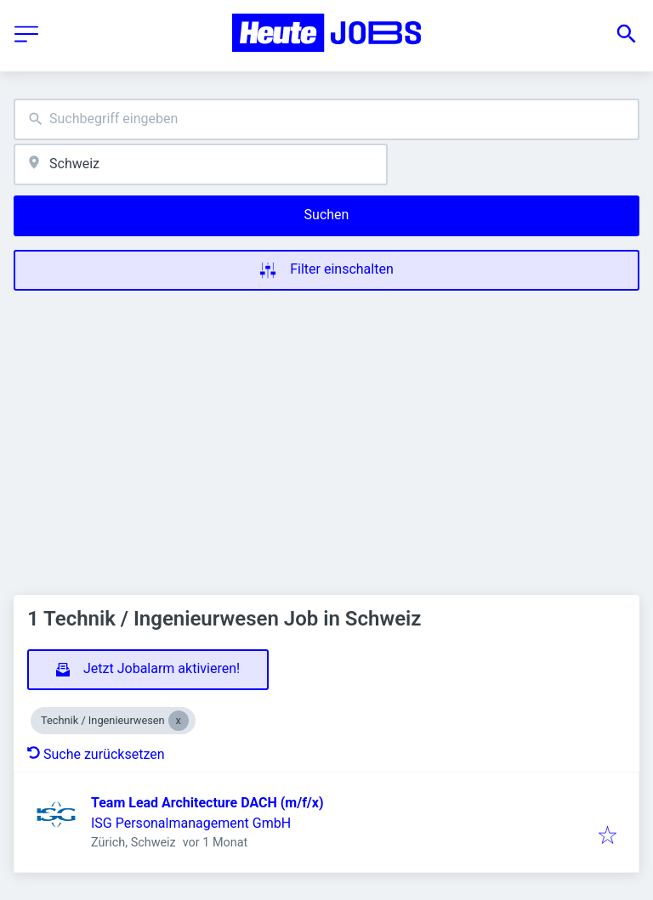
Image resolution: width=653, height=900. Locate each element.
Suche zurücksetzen (96, 754)
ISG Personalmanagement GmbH (191, 823)
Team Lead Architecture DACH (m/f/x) (207, 803)
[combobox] (326, 119)
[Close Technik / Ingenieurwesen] (178, 720)
